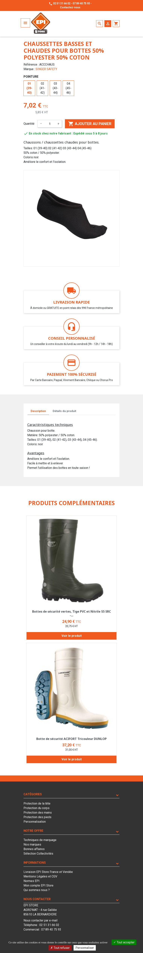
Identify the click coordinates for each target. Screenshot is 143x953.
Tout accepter (124, 942)
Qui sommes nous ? (37, 890)
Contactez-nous (70, 7)
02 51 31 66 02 (61, 3)
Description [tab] (38, 411)
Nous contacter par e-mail (40, 920)
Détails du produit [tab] (64, 411)
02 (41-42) (42, 88)
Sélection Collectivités (38, 853)
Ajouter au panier (89, 124)
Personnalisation (35, 821)
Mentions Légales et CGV (40, 876)
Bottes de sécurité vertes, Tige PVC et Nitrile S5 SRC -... (71, 613)
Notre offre (33, 830)
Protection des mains (38, 812)
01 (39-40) (29, 88)
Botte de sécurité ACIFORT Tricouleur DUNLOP (71, 739)
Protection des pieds (37, 817)
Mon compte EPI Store (38, 885)
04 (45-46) (68, 88)
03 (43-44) (55, 88)
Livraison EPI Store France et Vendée (48, 872)
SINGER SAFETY (46, 69)
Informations (35, 862)
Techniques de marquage (40, 840)
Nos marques (32, 844)
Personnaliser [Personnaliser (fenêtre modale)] (84, 948)
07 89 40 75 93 (81, 3)
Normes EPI (32, 881)
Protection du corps (36, 808)
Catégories (33, 794)
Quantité (29, 123)
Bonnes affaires (34, 849)
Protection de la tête (37, 803)
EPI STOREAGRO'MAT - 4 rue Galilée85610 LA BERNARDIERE (40, 910)
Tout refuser (60, 948)
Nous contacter (37, 899)
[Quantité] (49, 123)
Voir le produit (72, 636)
